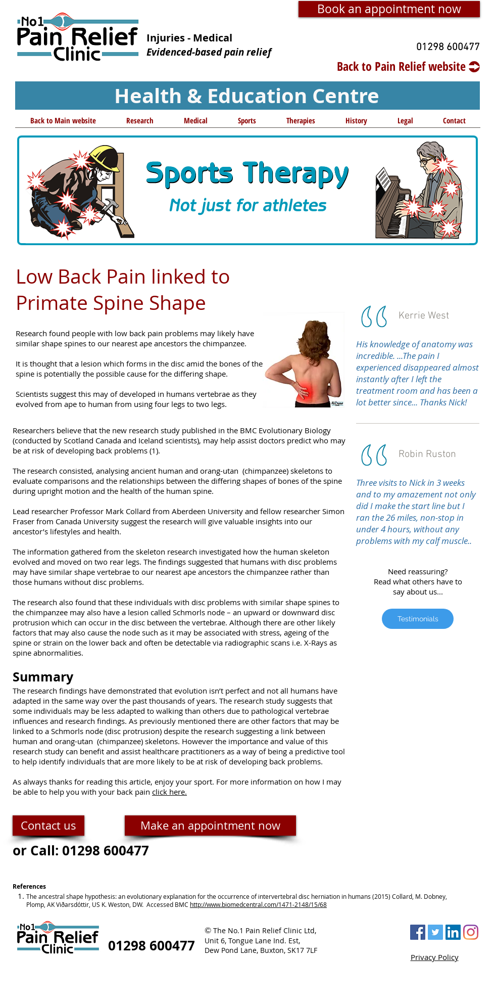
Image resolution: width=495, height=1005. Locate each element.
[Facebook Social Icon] (417, 932)
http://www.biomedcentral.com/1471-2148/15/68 (258, 904)
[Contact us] (48, 825)
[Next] (465, 190)
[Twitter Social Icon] (435, 932)
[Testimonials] (418, 619)
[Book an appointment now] (389, 9)
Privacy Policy (435, 957)
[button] (140, 124)
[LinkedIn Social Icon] (453, 932)
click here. (169, 792)
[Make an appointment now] (210, 825)
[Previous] (29, 190)
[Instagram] (470, 932)
